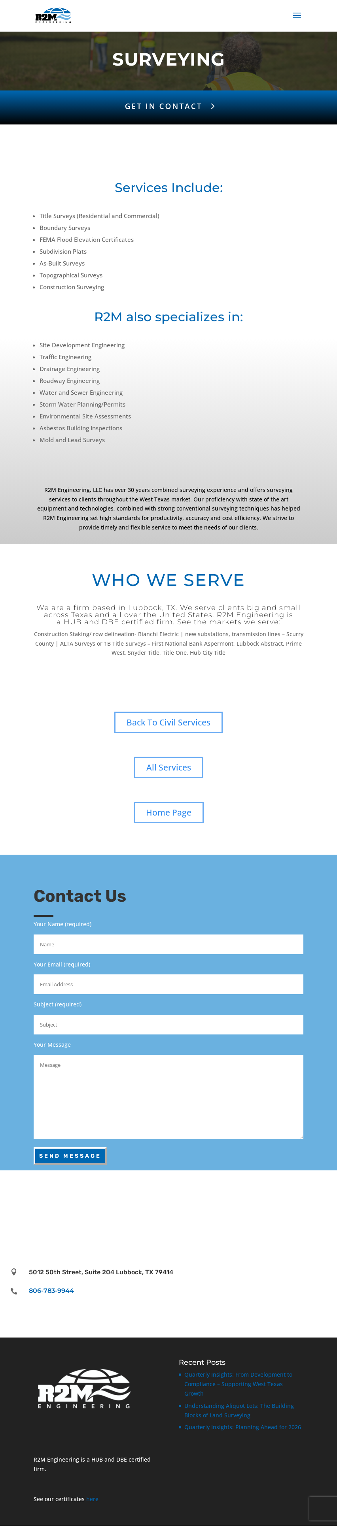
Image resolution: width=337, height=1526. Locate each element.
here (92, 1492)
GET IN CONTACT (164, 106)
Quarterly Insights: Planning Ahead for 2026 (242, 1420)
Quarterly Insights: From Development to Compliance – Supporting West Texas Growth (238, 1377)
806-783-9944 (51, 1283)
